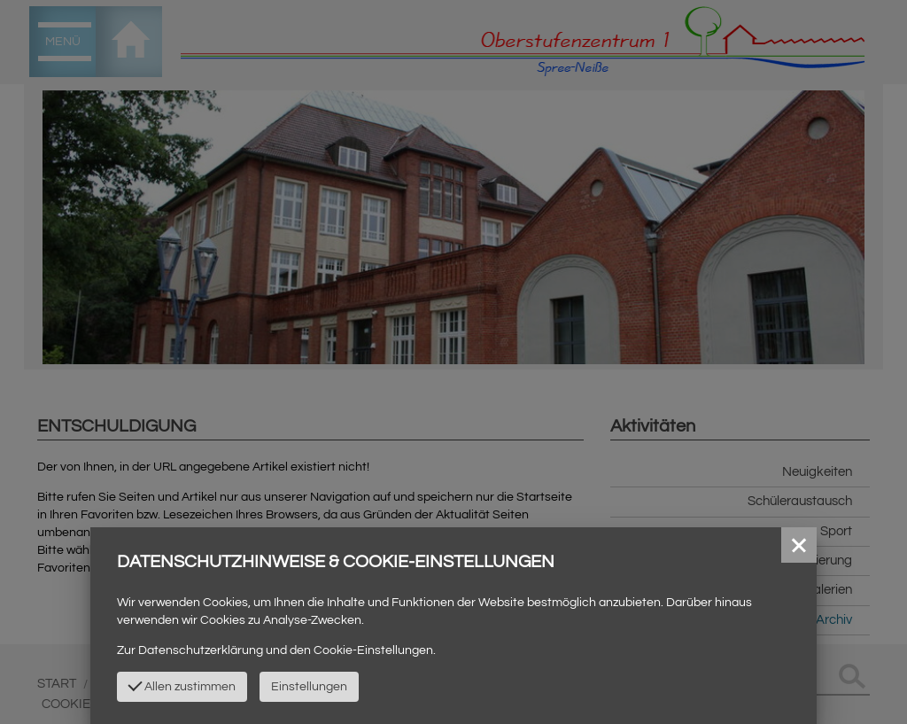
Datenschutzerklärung (200, 650)
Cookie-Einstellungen (373, 650)
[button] (799, 545)
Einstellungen (309, 687)
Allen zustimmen (182, 685)
